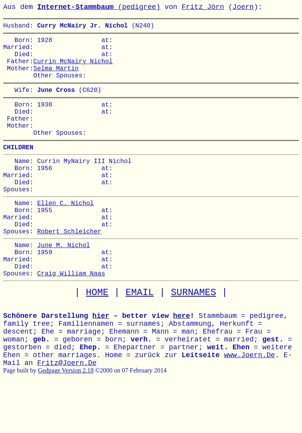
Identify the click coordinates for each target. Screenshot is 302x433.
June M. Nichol (63, 284)
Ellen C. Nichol (65, 234)
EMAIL (139, 338)
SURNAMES (193, 338)
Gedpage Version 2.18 (65, 416)
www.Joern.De (249, 401)
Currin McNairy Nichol (73, 68)
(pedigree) (98, 7)
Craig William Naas (71, 318)
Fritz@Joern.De (66, 409)
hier (100, 361)
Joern (243, 7)
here (181, 361)
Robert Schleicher (69, 268)
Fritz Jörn (203, 7)
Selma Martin (56, 77)
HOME (97, 338)
